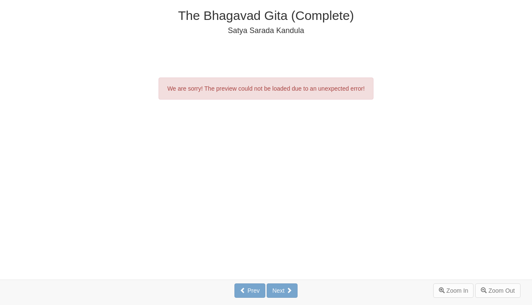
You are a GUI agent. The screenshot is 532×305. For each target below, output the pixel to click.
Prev (250, 290)
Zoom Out (498, 290)
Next (282, 290)
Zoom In (453, 290)
